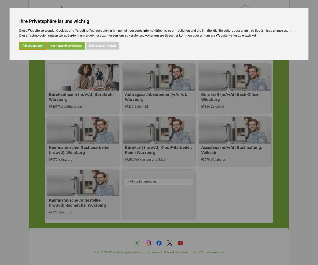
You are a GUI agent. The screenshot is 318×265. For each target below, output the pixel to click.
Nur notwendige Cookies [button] (66, 45)
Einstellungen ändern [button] (102, 45)
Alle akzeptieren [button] (33, 45)
